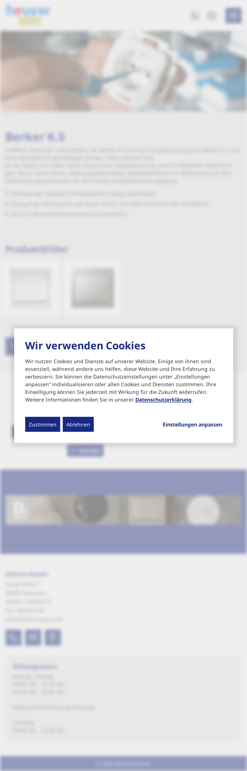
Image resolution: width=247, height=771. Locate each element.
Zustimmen (43, 424)
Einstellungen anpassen (192, 424)
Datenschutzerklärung (163, 399)
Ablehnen (78, 424)
